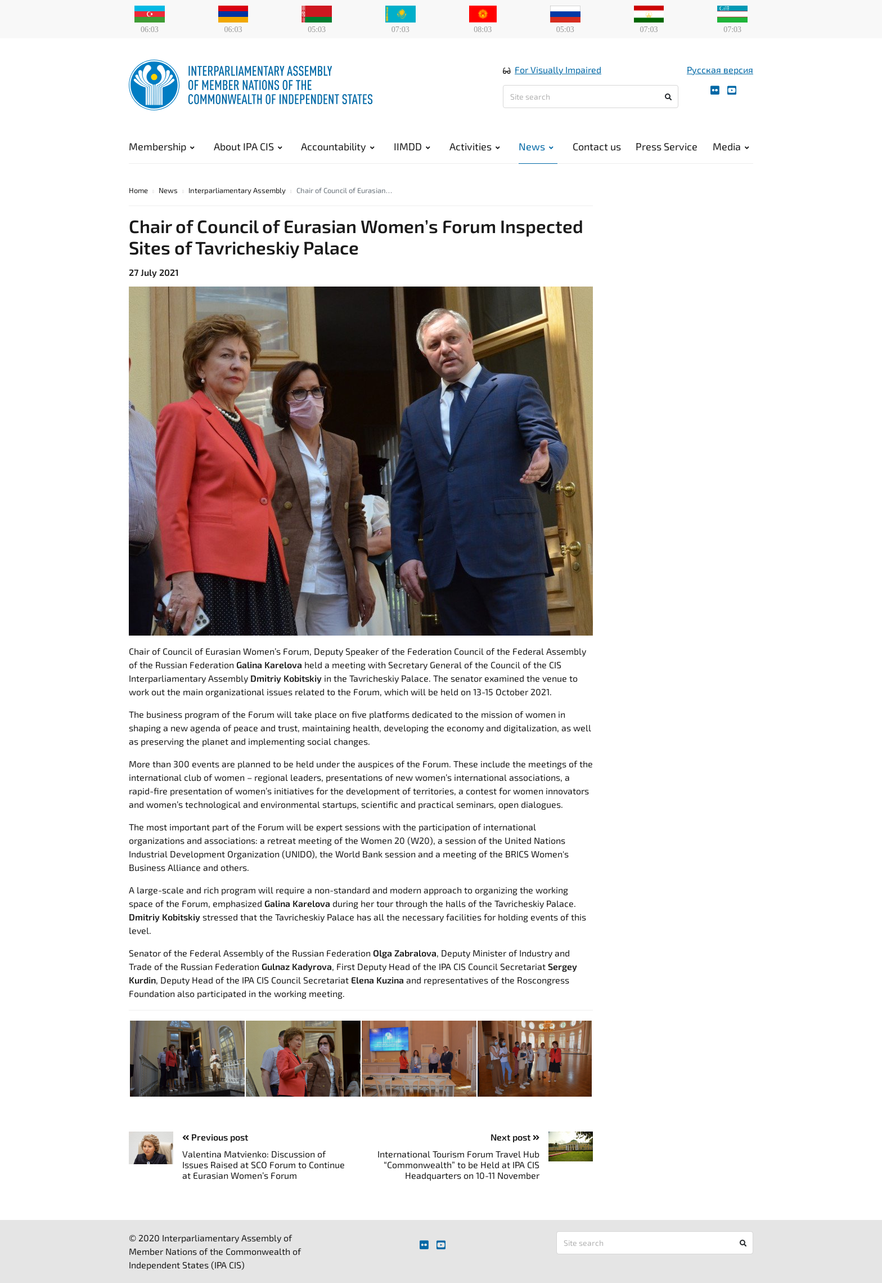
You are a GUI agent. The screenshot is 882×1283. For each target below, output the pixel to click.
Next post (514, 1137)
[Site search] (590, 96)
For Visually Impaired (558, 69)
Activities (474, 146)
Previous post (215, 1137)
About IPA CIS (248, 146)
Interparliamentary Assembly (237, 190)
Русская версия (720, 69)
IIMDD (412, 146)
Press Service (667, 146)
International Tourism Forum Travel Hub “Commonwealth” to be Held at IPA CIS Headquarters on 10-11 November (458, 1164)
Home (138, 190)
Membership (162, 146)
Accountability (338, 146)
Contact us (597, 146)
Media (731, 146)
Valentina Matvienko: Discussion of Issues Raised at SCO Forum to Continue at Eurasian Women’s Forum (263, 1164)
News (536, 146)
